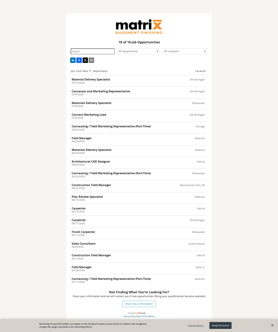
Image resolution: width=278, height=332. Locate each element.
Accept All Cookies (220, 325)
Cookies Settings (195, 325)
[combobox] (138, 51)
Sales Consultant (84, 244)
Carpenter (79, 208)
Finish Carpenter (83, 232)
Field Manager (82, 138)
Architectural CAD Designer (91, 161)
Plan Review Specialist (87, 197)
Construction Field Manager (91, 185)
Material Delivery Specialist (91, 79)
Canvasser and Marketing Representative (101, 91)
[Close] (272, 325)
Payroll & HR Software (145, 316)
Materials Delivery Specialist (92, 103)
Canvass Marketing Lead (89, 115)
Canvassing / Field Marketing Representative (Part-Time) (111, 126)
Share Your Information (139, 303)
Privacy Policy (129, 316)
